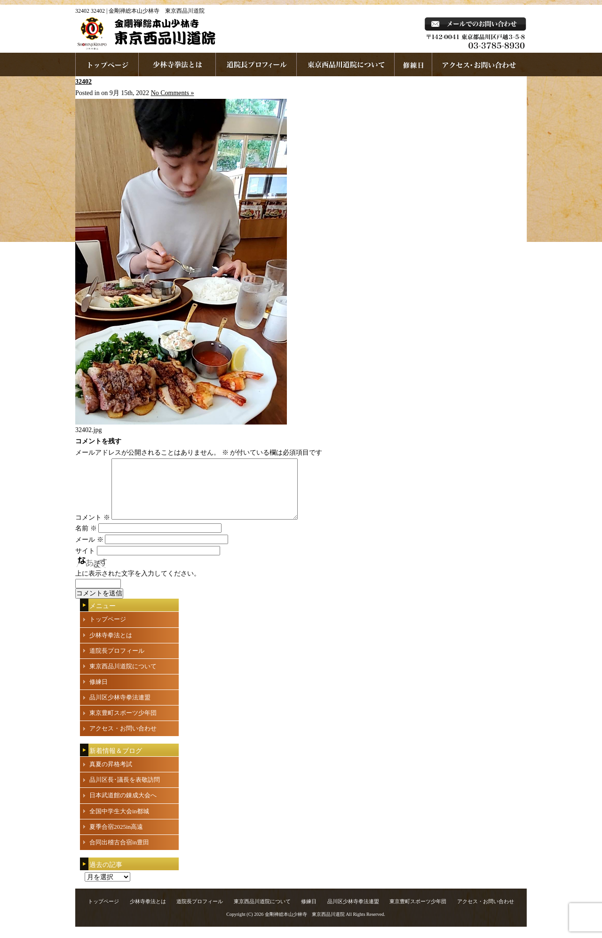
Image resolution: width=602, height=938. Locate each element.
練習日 (413, 64)
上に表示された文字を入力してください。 (137, 584)
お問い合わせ (479, 64)
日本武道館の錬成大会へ (123, 806)
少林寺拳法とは (177, 64)
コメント (92, 528)
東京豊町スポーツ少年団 (123, 724)
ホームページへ (107, 64)
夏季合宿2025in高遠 (116, 838)
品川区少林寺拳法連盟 (119, 708)
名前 (86, 539)
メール (89, 550)
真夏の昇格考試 (110, 775)
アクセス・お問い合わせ (123, 739)
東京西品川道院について (346, 64)
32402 (83, 81)
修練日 (98, 693)
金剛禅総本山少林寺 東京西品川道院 (305, 925)
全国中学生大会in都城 (119, 822)
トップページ (107, 630)
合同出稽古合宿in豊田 (119, 853)
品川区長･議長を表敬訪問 (124, 790)
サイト (85, 562)
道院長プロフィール (256, 64)
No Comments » (172, 92)
